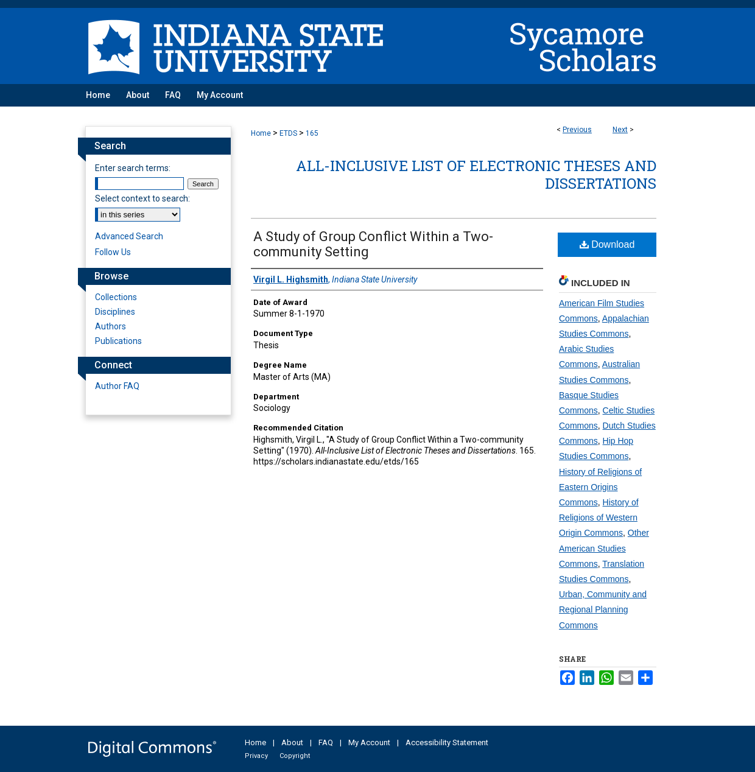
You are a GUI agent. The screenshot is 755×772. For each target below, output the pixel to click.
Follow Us (113, 252)
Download (607, 244)
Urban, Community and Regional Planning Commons (603, 609)
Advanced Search (129, 236)
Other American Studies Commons (604, 548)
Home (261, 133)
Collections (116, 297)
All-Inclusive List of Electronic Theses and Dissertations (476, 174)
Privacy (256, 756)
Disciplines (115, 312)
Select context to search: (142, 198)
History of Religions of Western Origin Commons (599, 517)
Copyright (294, 756)
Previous (577, 129)
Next (620, 129)
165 (312, 133)
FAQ (325, 742)
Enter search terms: (132, 168)
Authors (110, 326)
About (292, 742)
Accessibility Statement (447, 742)
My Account (369, 742)
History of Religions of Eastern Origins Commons (600, 487)
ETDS (288, 133)
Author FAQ (117, 386)
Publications (118, 341)
